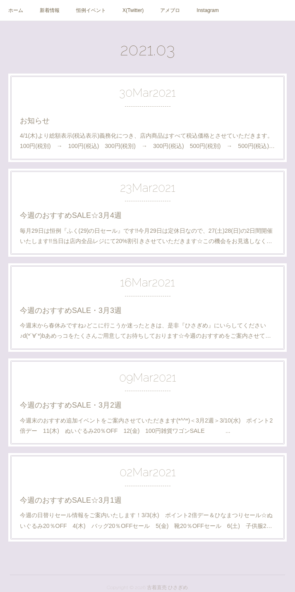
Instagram (207, 10)
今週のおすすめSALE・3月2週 (71, 405)
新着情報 (50, 10)
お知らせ (35, 121)
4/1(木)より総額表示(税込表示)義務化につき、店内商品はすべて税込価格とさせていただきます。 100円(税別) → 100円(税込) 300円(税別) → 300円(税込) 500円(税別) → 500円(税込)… (147, 140)
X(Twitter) (133, 10)
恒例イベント (91, 10)
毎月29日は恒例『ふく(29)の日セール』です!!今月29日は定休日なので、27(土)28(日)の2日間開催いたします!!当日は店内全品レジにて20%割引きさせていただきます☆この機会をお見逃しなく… (146, 235)
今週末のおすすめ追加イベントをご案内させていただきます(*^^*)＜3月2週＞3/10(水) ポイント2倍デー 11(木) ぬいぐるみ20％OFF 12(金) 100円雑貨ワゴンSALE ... (146, 425)
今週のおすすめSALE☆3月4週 (71, 215)
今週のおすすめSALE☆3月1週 (71, 500)
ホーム (15, 10)
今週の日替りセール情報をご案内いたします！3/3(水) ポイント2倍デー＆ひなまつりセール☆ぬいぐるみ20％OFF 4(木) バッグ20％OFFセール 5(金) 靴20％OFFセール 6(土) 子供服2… (146, 520)
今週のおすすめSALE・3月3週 (71, 310)
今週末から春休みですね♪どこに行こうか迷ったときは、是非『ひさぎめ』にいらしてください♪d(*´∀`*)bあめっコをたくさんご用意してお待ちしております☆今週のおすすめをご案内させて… (145, 330)
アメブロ (170, 10)
